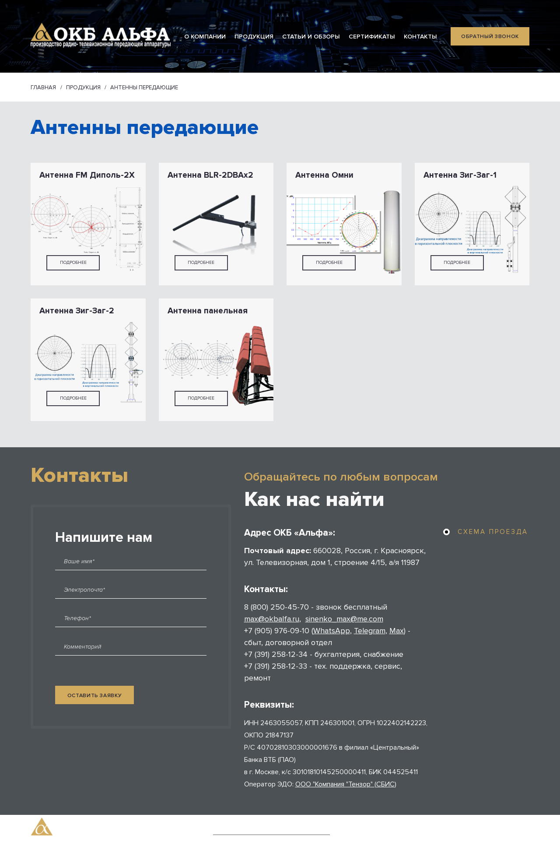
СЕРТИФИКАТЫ (372, 36)
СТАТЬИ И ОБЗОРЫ (311, 36)
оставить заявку (94, 695)
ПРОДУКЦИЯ (253, 36)
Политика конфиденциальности (271, 830)
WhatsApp (331, 630)
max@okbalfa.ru (271, 619)
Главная (43, 87)
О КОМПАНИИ (205, 36)
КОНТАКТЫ (420, 36)
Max (396, 630)
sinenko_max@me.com (344, 619)
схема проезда (493, 532)
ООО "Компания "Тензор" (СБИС (345, 784)
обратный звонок (490, 36)
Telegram (369, 630)
